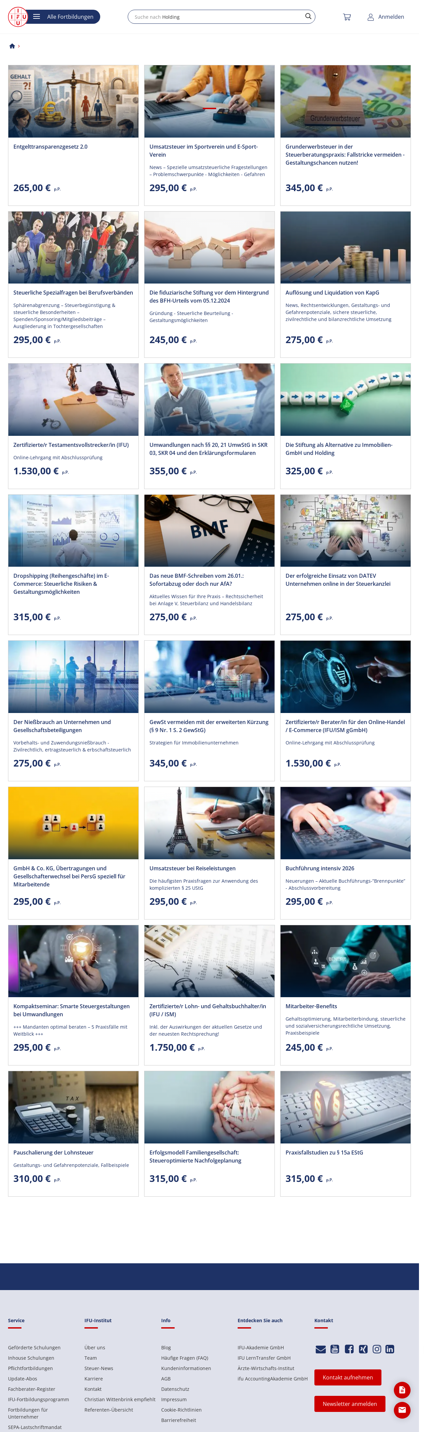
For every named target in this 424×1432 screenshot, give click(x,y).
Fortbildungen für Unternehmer (28, 1413)
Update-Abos (22, 1378)
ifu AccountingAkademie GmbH (273, 1378)
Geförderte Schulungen (34, 1347)
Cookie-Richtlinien (181, 1410)
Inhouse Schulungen (31, 1358)
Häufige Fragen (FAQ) (184, 1358)
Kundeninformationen (186, 1368)
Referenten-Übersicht (108, 1410)
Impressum (174, 1399)
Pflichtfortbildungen (30, 1368)
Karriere (93, 1378)
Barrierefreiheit (178, 1420)
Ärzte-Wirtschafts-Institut (266, 1368)
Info (166, 1320)
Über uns (94, 1347)
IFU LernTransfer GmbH (264, 1358)
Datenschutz (175, 1389)
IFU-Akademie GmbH (261, 1347)
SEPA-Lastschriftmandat (35, 1427)
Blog (166, 1347)
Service (16, 1320)
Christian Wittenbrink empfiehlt (120, 1399)
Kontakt (93, 1389)
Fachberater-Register (31, 1389)
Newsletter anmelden (350, 1404)
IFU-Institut (98, 1320)
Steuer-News (98, 1368)
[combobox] (221, 17)
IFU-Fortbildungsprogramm (38, 1399)
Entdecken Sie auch (260, 1320)
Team (90, 1358)
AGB (166, 1378)
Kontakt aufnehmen (348, 1377)
